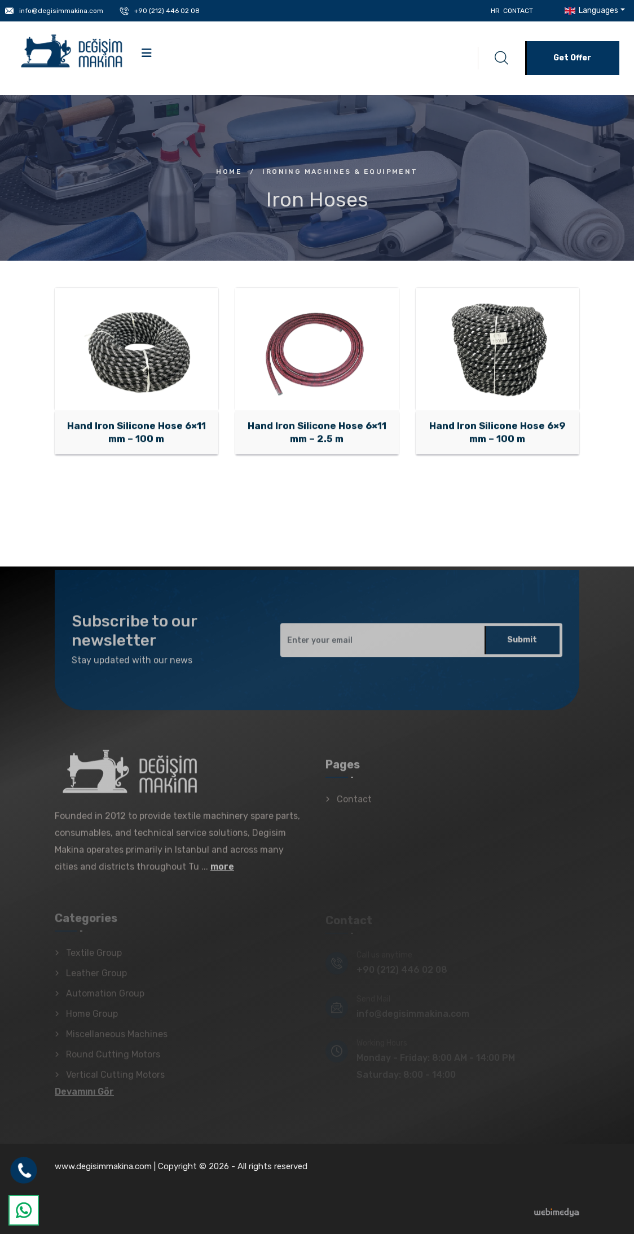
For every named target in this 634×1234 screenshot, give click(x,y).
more (222, 873)
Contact (518, 11)
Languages (590, 10)
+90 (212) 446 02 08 (167, 11)
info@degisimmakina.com (61, 11)
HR (495, 11)
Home (229, 171)
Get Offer (572, 58)
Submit (522, 646)
